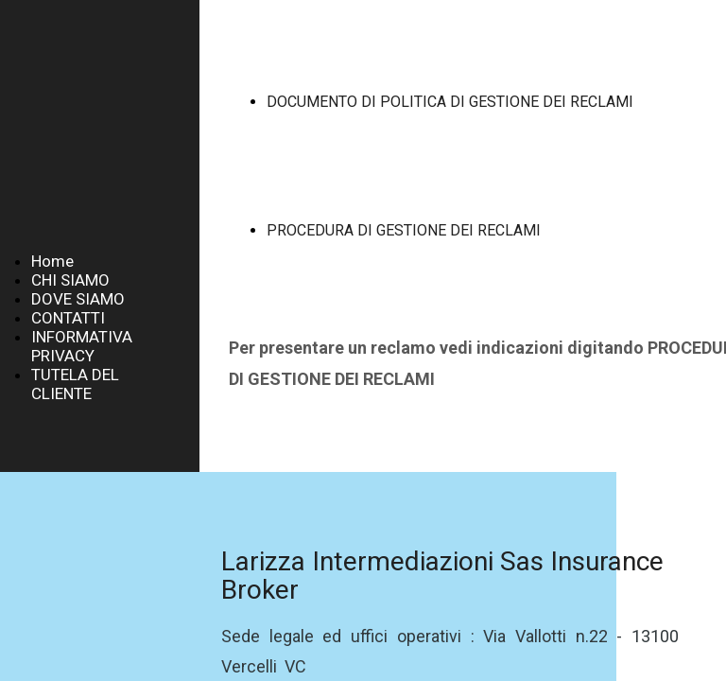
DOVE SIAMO (78, 298)
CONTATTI (68, 317)
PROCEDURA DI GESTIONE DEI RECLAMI (404, 230)
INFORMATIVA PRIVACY (81, 346)
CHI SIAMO (70, 280)
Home (52, 261)
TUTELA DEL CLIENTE (75, 384)
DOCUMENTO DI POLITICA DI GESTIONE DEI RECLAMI (450, 102)
